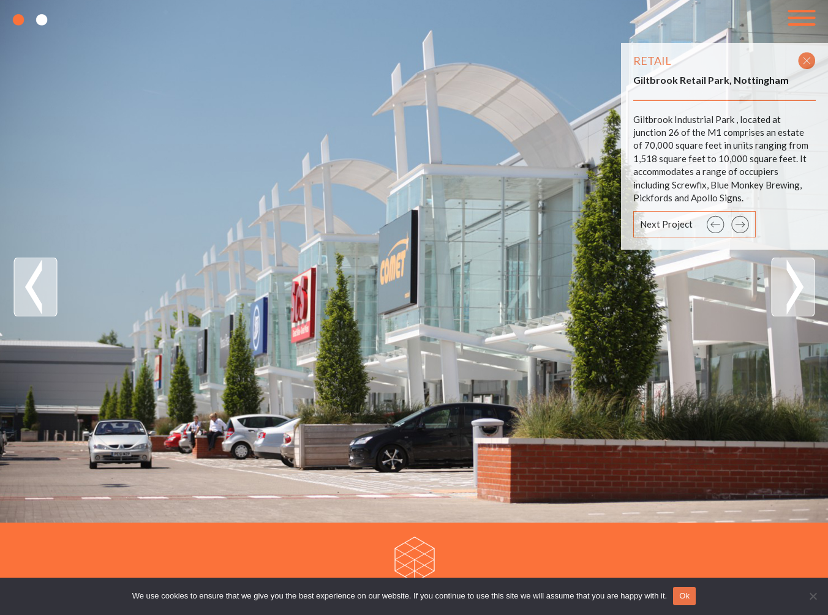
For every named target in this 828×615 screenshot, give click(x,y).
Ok (684, 595)
